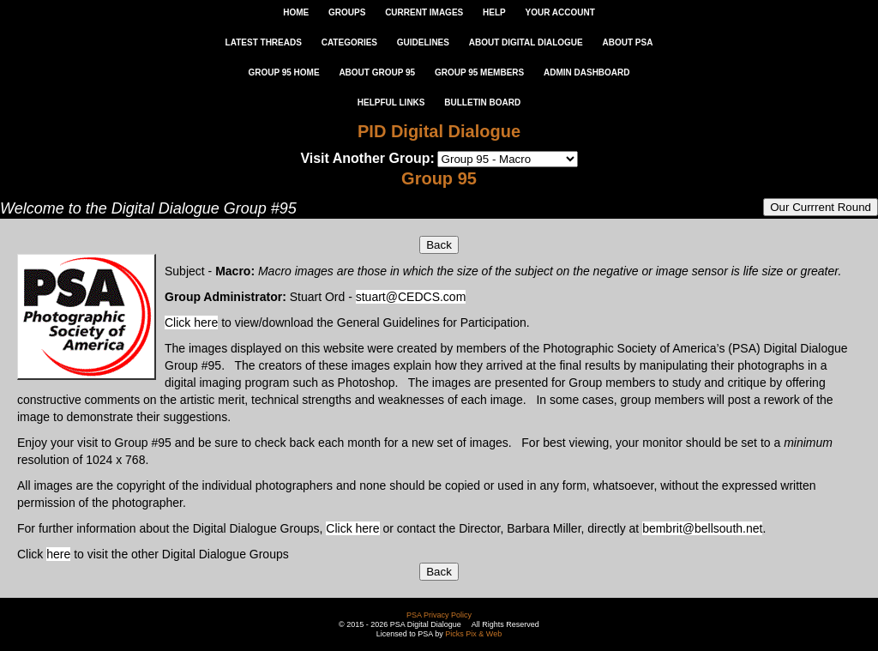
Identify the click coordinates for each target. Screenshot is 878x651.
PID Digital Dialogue (439, 131)
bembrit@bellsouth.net (702, 528)
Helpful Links (391, 102)
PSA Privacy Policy (439, 615)
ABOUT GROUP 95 (377, 72)
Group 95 (439, 178)
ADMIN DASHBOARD (587, 72)
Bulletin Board (482, 102)
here (58, 554)
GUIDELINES (423, 42)
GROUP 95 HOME (283, 72)
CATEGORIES (349, 42)
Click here (191, 322)
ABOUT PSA (627, 42)
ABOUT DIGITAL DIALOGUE (526, 42)
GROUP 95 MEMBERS (479, 72)
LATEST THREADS (264, 42)
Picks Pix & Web (473, 634)
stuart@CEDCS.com (411, 297)
